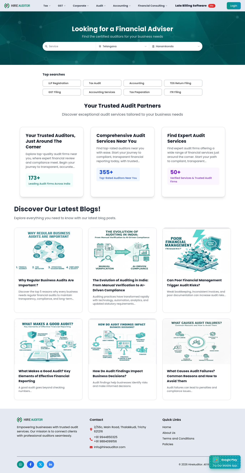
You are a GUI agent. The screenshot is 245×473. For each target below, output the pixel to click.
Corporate (81, 5)
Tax (47, 5)
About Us (168, 433)
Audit (101, 5)
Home (166, 427)
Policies (167, 444)
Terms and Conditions (178, 438)
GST (62, 5)
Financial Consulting (152, 5)
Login (233, 5)
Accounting (122, 5)
